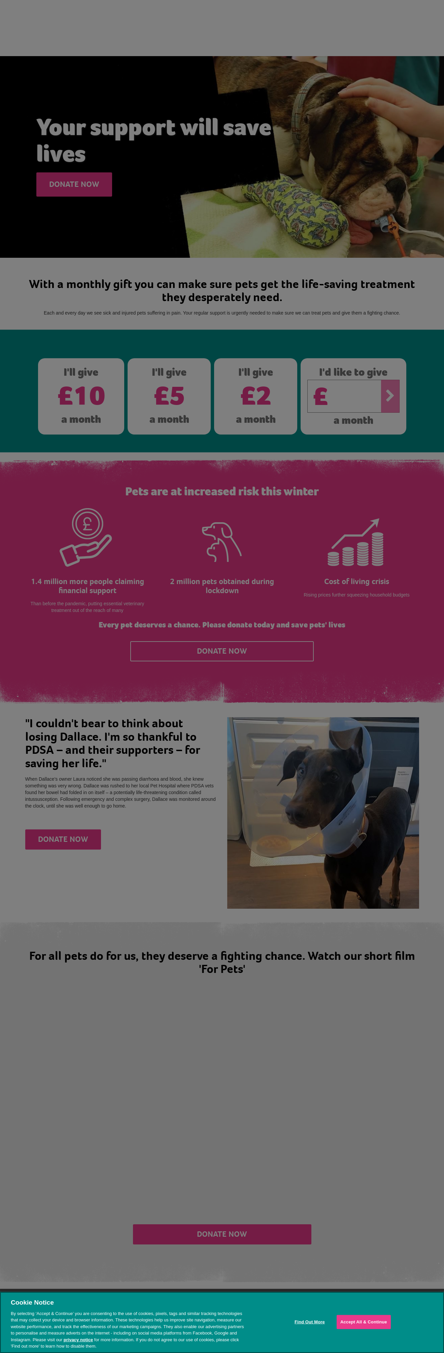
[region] (222, 1322)
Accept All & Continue (363, 1321)
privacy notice (78, 1339)
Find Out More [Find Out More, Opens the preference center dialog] (310, 1321)
